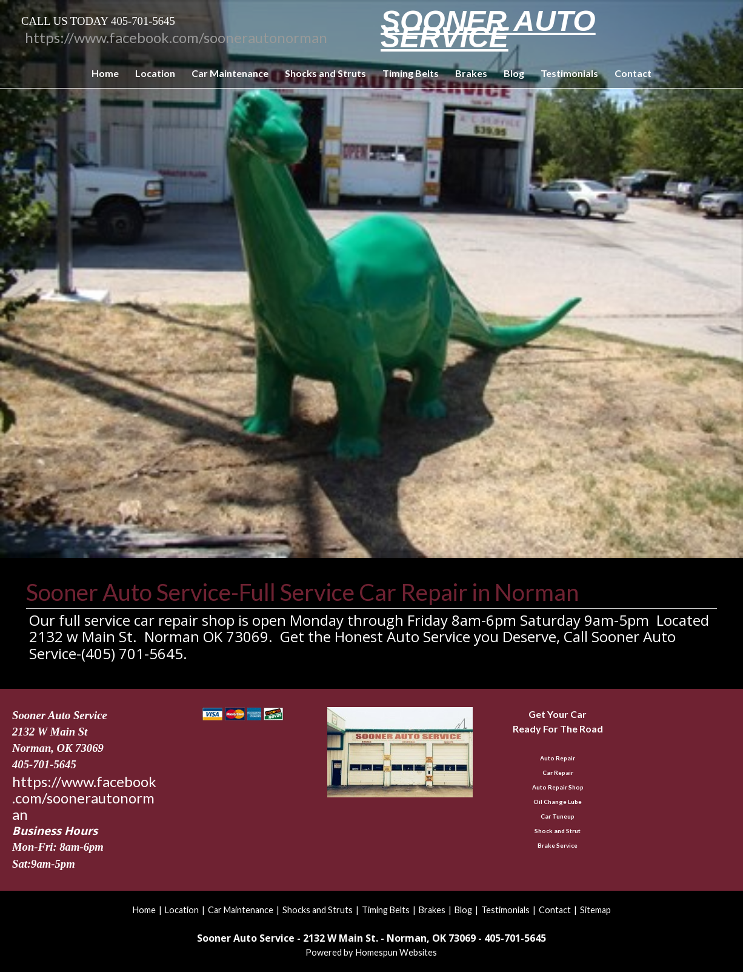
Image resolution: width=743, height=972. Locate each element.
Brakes (471, 73)
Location (155, 73)
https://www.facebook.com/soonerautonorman (176, 37)
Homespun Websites (396, 952)
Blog (514, 73)
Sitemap (595, 910)
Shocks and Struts (325, 73)
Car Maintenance (230, 73)
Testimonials (569, 73)
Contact (633, 73)
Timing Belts (410, 73)
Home (105, 73)
